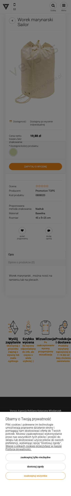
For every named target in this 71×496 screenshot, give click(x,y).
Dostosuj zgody (35, 466)
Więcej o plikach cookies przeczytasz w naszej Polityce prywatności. (34, 448)
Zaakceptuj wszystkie (35, 475)
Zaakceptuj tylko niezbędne (35, 457)
